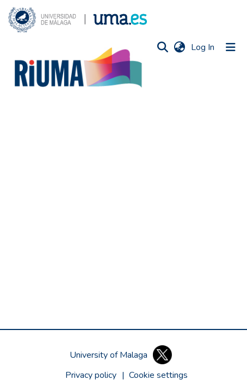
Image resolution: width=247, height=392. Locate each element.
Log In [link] (203, 47)
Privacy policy (90, 375)
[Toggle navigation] (231, 47)
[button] (77, 19)
